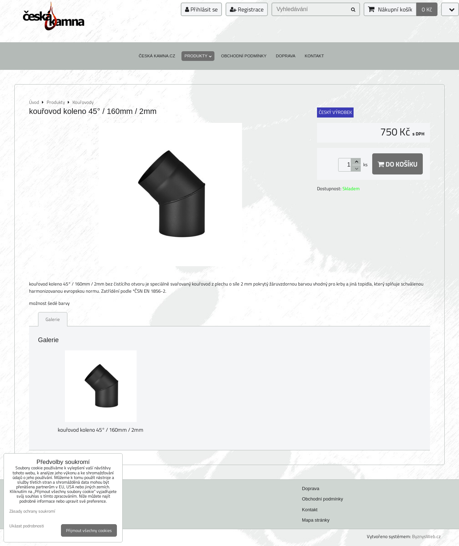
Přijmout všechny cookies (89, 530)
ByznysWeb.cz (426, 536)
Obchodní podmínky (243, 56)
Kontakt (314, 56)
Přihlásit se (201, 9)
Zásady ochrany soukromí (32, 511)
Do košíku (397, 164)
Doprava (285, 56)
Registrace (247, 9)
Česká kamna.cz (157, 56)
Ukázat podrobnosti (26, 525)
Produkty (198, 56)
